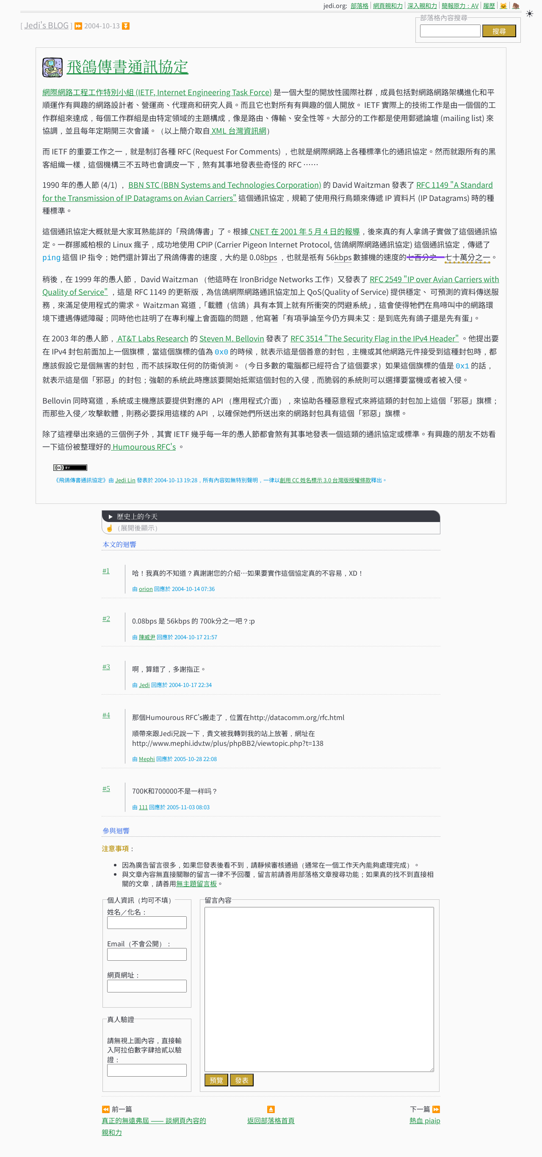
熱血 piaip (424, 1118)
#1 (106, 568)
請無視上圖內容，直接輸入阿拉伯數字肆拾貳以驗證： (144, 1047)
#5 (106, 786)
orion (146, 586)
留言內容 (218, 897)
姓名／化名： (127, 909)
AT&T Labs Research (152, 337)
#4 (106, 712)
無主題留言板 (196, 881)
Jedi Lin (125, 477)
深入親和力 (422, 5)
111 (143, 804)
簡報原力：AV (460, 5)
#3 (106, 664)
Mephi (147, 756)
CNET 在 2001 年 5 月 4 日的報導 (304, 230)
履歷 (489, 5)
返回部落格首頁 (271, 1118)
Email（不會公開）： (139, 941)
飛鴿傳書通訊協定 (127, 66)
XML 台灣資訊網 (238, 130)
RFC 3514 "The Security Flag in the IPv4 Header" (374, 337)
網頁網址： (124, 972)
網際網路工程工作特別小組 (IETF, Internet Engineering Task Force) (157, 91)
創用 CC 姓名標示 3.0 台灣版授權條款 (325, 477)
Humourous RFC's (143, 443)
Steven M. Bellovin (231, 337)
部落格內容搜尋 (443, 17)
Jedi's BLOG (46, 25)
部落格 (359, 5)
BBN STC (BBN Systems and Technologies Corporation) (224, 184)
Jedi (144, 682)
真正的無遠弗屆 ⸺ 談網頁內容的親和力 (154, 1123)
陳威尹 (147, 634)
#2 (106, 616)
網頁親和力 (388, 5)
